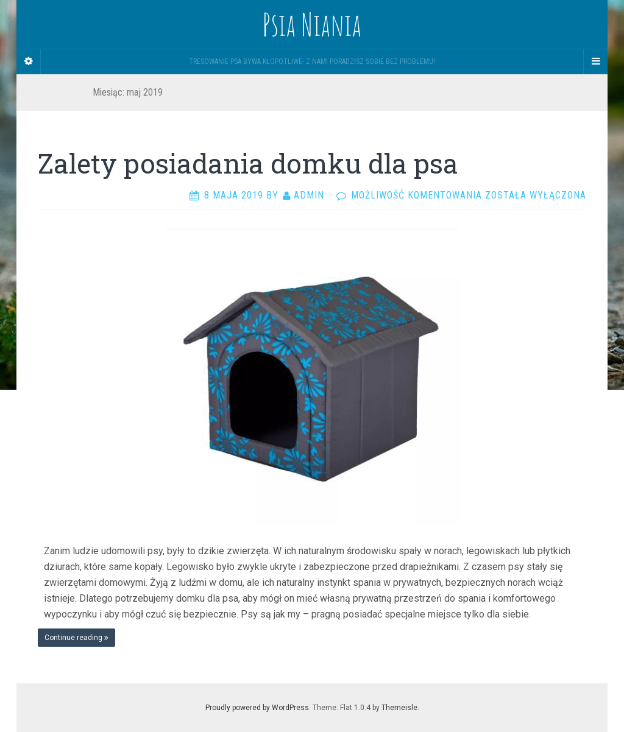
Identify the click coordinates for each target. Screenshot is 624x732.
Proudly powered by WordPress (257, 707)
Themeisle (399, 707)
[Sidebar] (28, 61)
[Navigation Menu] (595, 61)
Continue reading (76, 637)
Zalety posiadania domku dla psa (248, 163)
